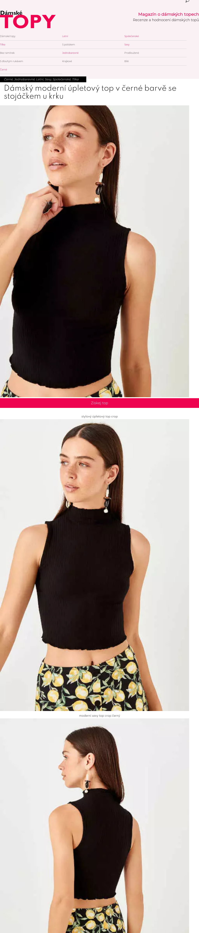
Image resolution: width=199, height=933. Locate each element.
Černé (3, 69)
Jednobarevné (70, 52)
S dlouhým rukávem (11, 61)
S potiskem (68, 44)
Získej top (99, 403)
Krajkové (67, 61)
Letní (65, 36)
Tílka (2, 44)
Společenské (131, 36)
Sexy (126, 44)
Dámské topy (7, 36)
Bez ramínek (7, 52)
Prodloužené (131, 52)
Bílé (126, 61)
